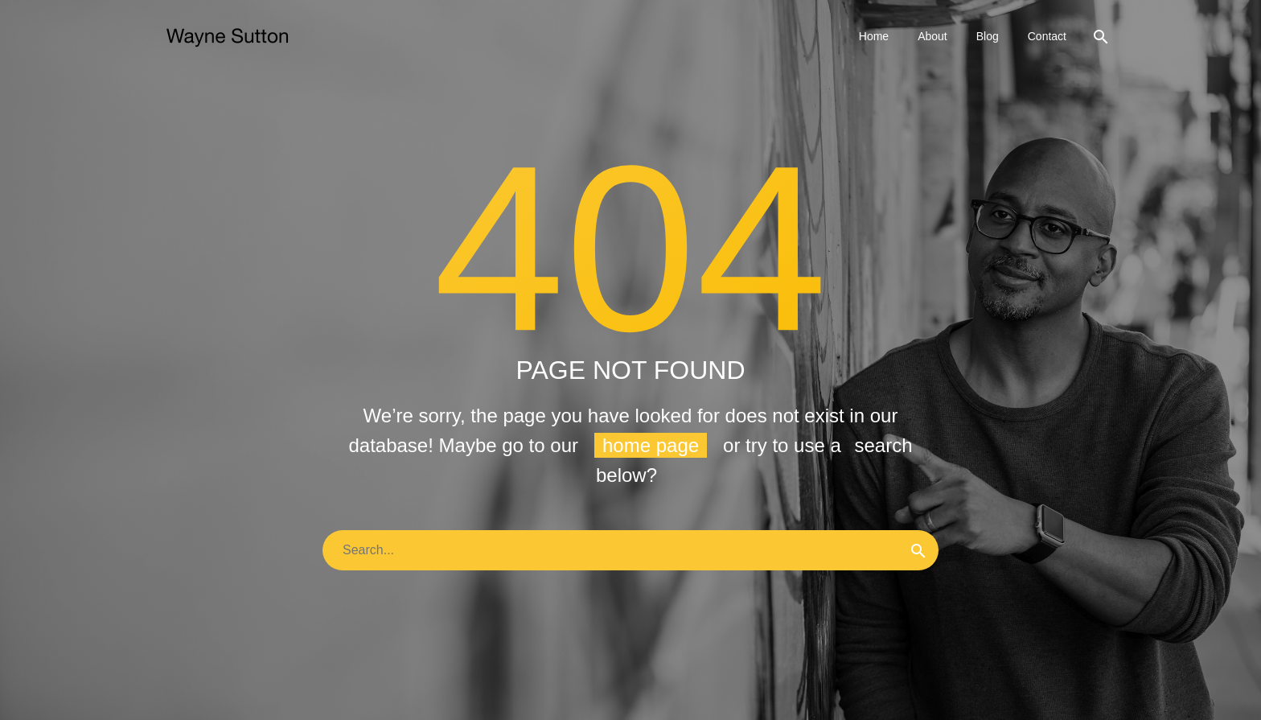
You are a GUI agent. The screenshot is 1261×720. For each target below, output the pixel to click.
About (932, 36)
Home (874, 36)
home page (650, 445)
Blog (987, 36)
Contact (1047, 36)
